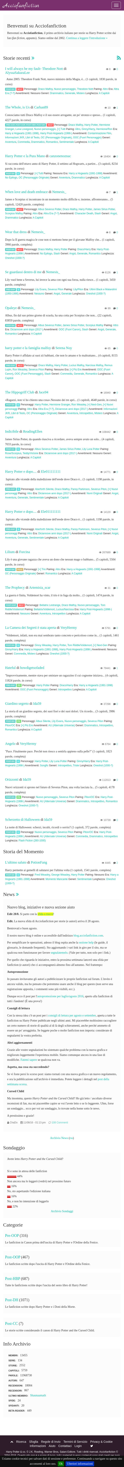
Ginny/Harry (88, 129)
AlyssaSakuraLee (17, 73)
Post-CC (10, 449)
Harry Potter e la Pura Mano (25, 156)
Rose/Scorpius (13, 453)
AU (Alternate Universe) (61, 725)
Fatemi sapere (29, 1059)
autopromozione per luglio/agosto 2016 (60, 996)
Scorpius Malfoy (14, 213)
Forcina (24, 552)
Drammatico (56, 93)
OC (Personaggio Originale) (56, 137)
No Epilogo (11, 177)
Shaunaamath (38, 1395)
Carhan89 (41, 107)
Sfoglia (33, 1441)
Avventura (10, 141)
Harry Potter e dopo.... (21, 472)
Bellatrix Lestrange (50, 605)
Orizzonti (11, 779)
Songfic (44, 765)
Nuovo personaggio (65, 89)
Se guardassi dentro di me (23, 272)
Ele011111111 (51, 472)
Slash (98, 213)
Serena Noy (63, 348)
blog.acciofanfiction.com (88, 935)
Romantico (52, 141)
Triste (76, 765)
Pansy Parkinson (80, 489)
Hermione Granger (59, 404)
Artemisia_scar (39, 588)
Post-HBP (31, 125)
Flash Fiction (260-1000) (32, 840)
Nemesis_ (59, 192)
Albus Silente (43, 721)
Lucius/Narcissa (65, 609)
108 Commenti (60, 1122)
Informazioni (38, 1446)
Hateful (10, 668)
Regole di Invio (51, 1441)
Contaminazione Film (99, 133)
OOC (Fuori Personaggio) (87, 137)
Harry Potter (91, 124)
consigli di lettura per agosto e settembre (72, 1015)
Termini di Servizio (75, 1441)
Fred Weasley (42, 874)
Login (78, 1446)
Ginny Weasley (43, 645)
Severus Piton (55, 289)
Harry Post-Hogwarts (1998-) (56, 133)
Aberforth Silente (44, 489)
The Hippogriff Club (19, 392)
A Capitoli (104, 93)
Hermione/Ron (104, 129)
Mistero (81, 93)
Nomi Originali (94, 493)
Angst (113, 213)
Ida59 (37, 704)
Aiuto (52, 1446)
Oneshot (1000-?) (15, 257)
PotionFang (39, 862)
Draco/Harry (84, 249)
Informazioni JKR (14, 137)
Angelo (10, 744)
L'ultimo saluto (15, 862)
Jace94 (43, 392)
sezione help (86, 942)
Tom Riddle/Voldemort (79, 645)
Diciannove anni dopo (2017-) (26, 329)
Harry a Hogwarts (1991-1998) (22, 133)
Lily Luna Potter (91, 449)
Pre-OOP (10, 125)
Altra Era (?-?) (51, 213)
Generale (70, 93)
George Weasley (60, 874)
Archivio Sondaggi (62, 1211)
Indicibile (11, 431)
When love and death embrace (26, 192)
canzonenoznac (60, 156)
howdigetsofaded (32, 668)
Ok (61, 1463)
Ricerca (21, 1441)
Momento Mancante (57, 879)
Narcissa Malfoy (94, 365)
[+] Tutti (61, 129)
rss (71, 1138)
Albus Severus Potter (49, 209)
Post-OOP (20, 125)
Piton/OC (10, 725)
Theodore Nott (85, 89)
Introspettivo (86, 413)
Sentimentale (66, 141)
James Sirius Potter (104, 209)
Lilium (10, 552)
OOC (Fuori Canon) (70, 329)
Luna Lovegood (24, 129)
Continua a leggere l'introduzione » (86, 38)
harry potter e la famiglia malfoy (28, 348)
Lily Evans (40, 289)
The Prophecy (15, 588)
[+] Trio (42, 569)
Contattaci (65, 1446)
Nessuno (39, 293)
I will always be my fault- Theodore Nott (34, 69)
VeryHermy (68, 628)
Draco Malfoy (45, 89)
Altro (105, 89)
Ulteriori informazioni (80, 1463)
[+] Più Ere (76, 369)
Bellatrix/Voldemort (44, 609)
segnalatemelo (59, 952)
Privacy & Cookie (101, 1441)
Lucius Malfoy (76, 365)
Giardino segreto (17, 704)
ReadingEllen (32, 431)
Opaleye (11, 308)
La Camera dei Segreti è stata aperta (30, 628)
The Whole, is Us (17, 107)
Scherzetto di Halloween (22, 820)
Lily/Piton (78, 289)
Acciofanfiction (21, 5)
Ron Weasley (20, 369)
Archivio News (59, 1138)
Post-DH (10, 89)
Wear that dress (16, 232)
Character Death (84, 213)
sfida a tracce (45, 914)
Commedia (24, 141)
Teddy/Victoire (30, 453)
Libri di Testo (32, 137)
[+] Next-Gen (94, 404)
